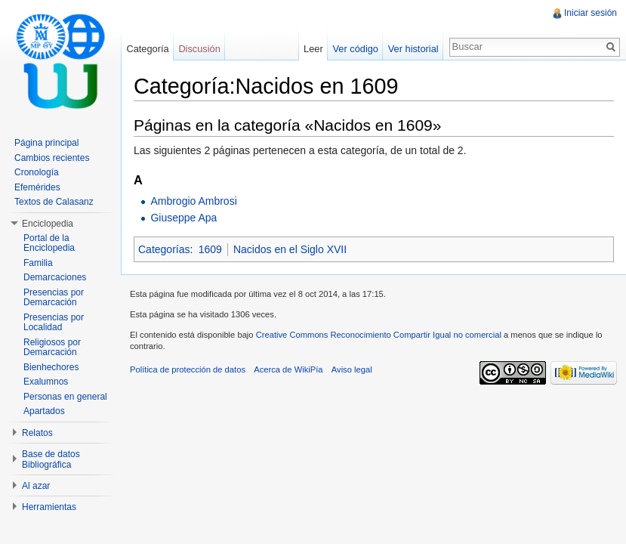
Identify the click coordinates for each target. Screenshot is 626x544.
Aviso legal (352, 369)
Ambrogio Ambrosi (193, 201)
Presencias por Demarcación (53, 297)
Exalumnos (45, 381)
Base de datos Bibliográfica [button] (51, 459)
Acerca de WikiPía (288, 369)
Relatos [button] (37, 433)
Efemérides (37, 187)
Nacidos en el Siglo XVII (290, 249)
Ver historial (413, 48)
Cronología (36, 172)
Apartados (44, 411)
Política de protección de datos (187, 369)
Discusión (199, 48)
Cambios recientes (51, 158)
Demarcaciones (54, 277)
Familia (38, 263)
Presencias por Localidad (53, 322)
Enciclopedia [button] (47, 223)
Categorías (164, 249)
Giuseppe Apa (183, 218)
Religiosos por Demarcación (52, 347)
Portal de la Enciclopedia (49, 243)
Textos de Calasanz (54, 201)
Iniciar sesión (590, 13)
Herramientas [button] (49, 507)
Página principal (46, 143)
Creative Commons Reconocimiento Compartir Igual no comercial (378, 334)
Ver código (355, 48)
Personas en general (65, 396)
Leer (313, 48)
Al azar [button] (36, 486)
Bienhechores (51, 367)
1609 (210, 249)
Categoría (147, 48)
